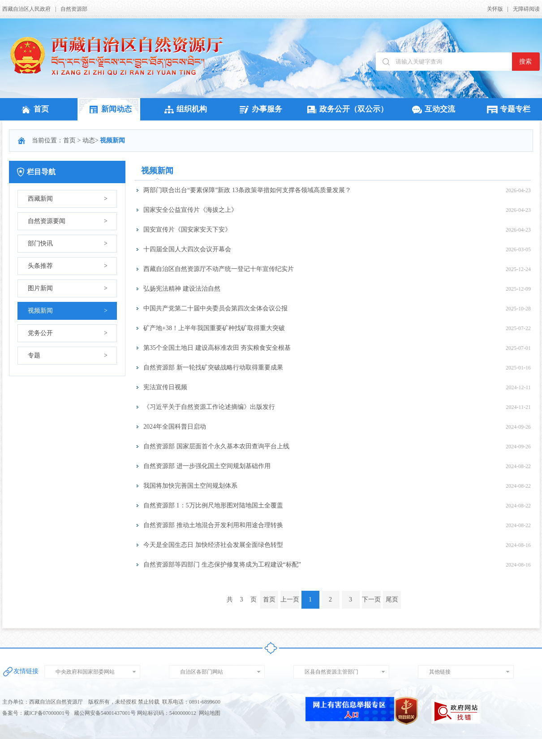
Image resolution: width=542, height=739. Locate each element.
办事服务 (259, 109)
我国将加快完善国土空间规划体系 (190, 485)
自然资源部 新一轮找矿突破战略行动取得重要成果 (213, 367)
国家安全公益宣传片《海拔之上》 (190, 209)
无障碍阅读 (526, 9)
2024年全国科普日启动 (174, 426)
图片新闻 (68, 288)
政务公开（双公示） (346, 109)
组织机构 (184, 109)
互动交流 (432, 109)
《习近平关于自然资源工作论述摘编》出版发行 (209, 407)
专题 (68, 355)
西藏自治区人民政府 (26, 9)
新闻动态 (109, 109)
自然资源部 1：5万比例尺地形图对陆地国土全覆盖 (213, 505)
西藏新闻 (68, 198)
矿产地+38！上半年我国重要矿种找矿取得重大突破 (214, 328)
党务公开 (68, 333)
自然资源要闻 (68, 221)
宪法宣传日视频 (165, 387)
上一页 (289, 599)
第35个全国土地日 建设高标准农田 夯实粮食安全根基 (217, 347)
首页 (33, 109)
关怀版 (495, 9)
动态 (88, 140)
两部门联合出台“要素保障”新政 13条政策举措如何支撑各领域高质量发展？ (247, 190)
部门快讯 (68, 243)
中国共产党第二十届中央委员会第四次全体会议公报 (215, 308)
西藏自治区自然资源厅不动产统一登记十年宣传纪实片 (218, 269)
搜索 (525, 61)
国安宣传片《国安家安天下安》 (187, 229)
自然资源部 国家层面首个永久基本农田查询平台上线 (216, 446)
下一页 (371, 599)
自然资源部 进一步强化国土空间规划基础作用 (207, 466)
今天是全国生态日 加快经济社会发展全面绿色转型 (213, 544)
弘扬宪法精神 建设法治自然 (181, 288)
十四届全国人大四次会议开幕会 (187, 249)
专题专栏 (507, 109)
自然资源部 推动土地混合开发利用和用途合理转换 (213, 525)
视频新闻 (68, 310)
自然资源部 (73, 9)
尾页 (392, 599)
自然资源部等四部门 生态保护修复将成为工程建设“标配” (222, 564)
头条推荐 (68, 266)
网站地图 (209, 713)
